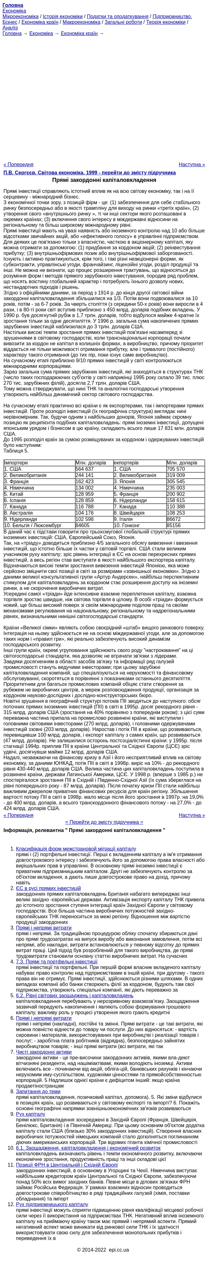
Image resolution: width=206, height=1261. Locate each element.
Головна (12, 33)
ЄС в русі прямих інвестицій (48, 888)
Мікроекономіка (21, 16)
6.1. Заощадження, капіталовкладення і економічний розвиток (88, 1148)
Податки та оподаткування (117, 16)
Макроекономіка (82, 22)
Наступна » (192, 164)
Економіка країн (39, 22)
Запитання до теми (38, 1091)
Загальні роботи (123, 22)
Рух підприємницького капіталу (52, 1204)
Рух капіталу (30, 1114)
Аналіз (10, 27)
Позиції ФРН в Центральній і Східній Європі (67, 1165)
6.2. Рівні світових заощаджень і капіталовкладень (75, 995)
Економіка (14, 10)
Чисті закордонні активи (43, 1052)
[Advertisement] (101, 97)
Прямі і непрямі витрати (43, 927)
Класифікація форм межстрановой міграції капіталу (76, 848)
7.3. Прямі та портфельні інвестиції (57, 961)
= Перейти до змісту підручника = (104, 822)
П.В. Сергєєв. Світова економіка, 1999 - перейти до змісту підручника (89, 172)
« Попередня (18, 164)
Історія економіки (63, 16)
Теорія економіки (165, 22)
